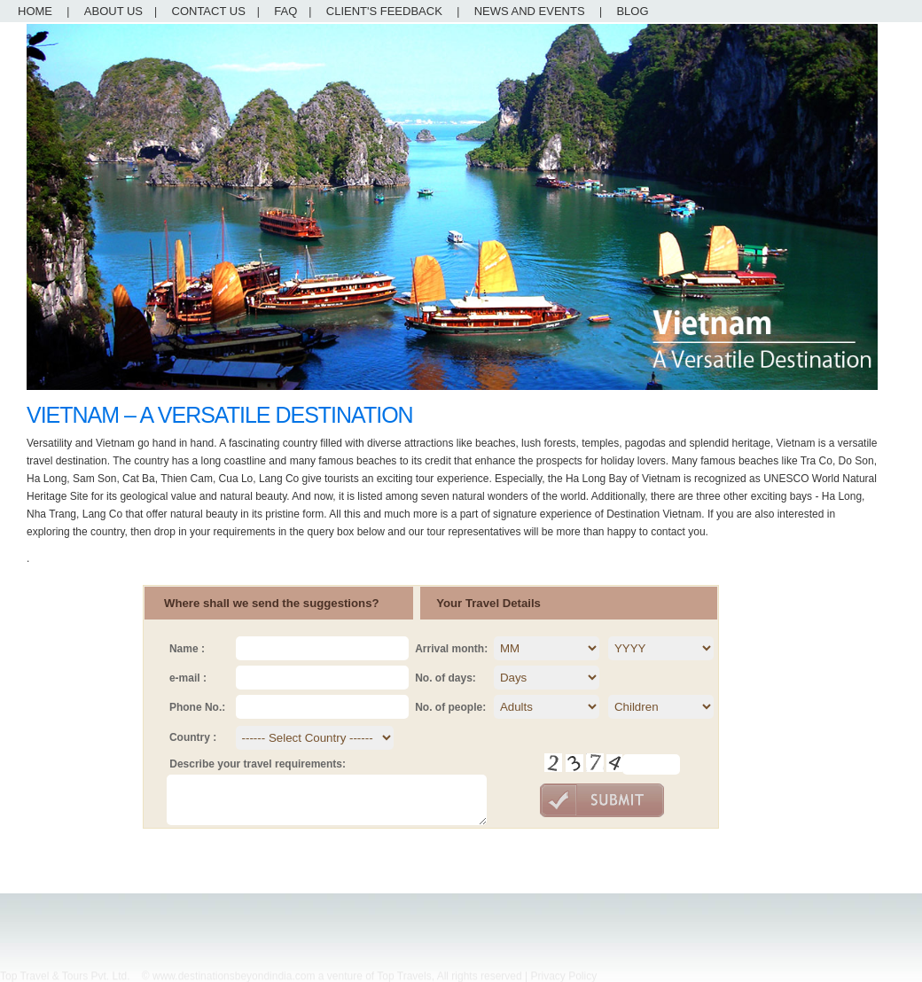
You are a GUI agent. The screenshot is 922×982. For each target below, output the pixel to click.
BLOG (632, 11)
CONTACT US (209, 11)
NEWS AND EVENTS (529, 11)
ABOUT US (113, 11)
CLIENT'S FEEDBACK (384, 11)
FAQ (285, 11)
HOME (35, 11)
